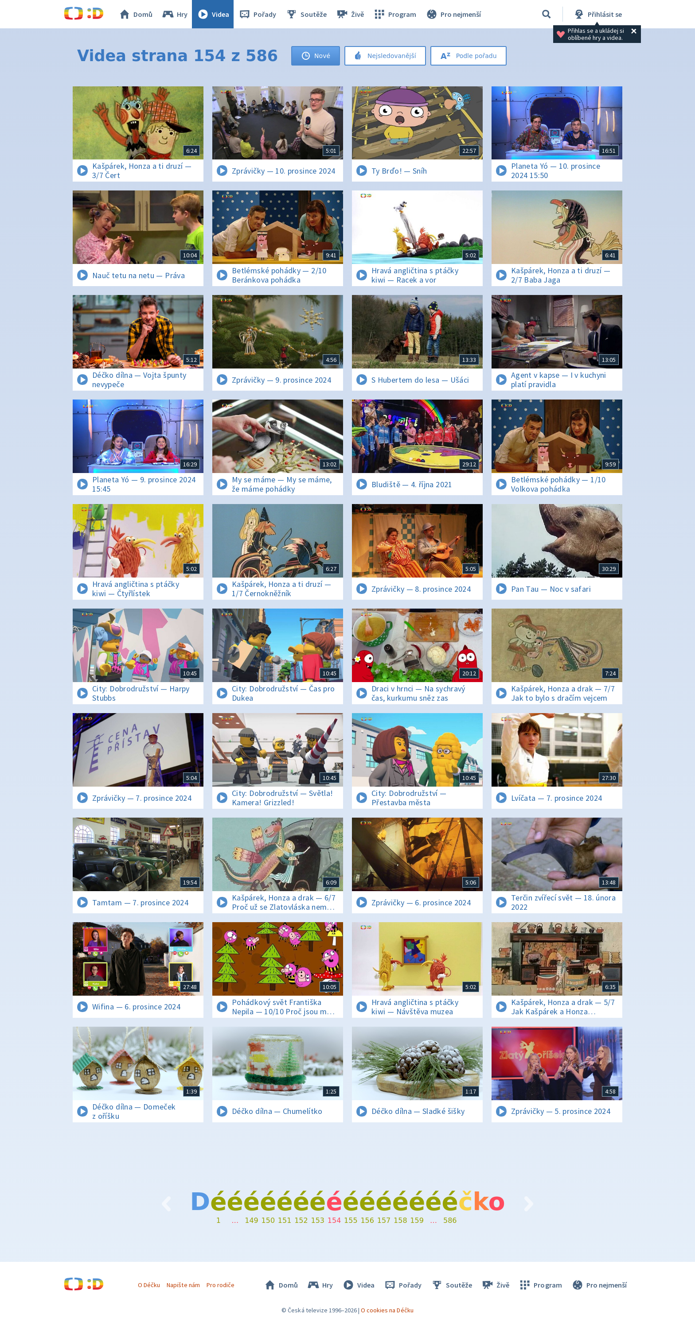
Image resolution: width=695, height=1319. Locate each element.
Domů (135, 14)
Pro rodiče (220, 1285)
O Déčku (149, 1285)
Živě (350, 14)
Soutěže (306, 14)
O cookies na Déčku (387, 1310)
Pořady (257, 14)
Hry (174, 14)
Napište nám (183, 1285)
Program (394, 14)
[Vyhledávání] (546, 14)
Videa (212, 14)
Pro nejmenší (453, 14)
